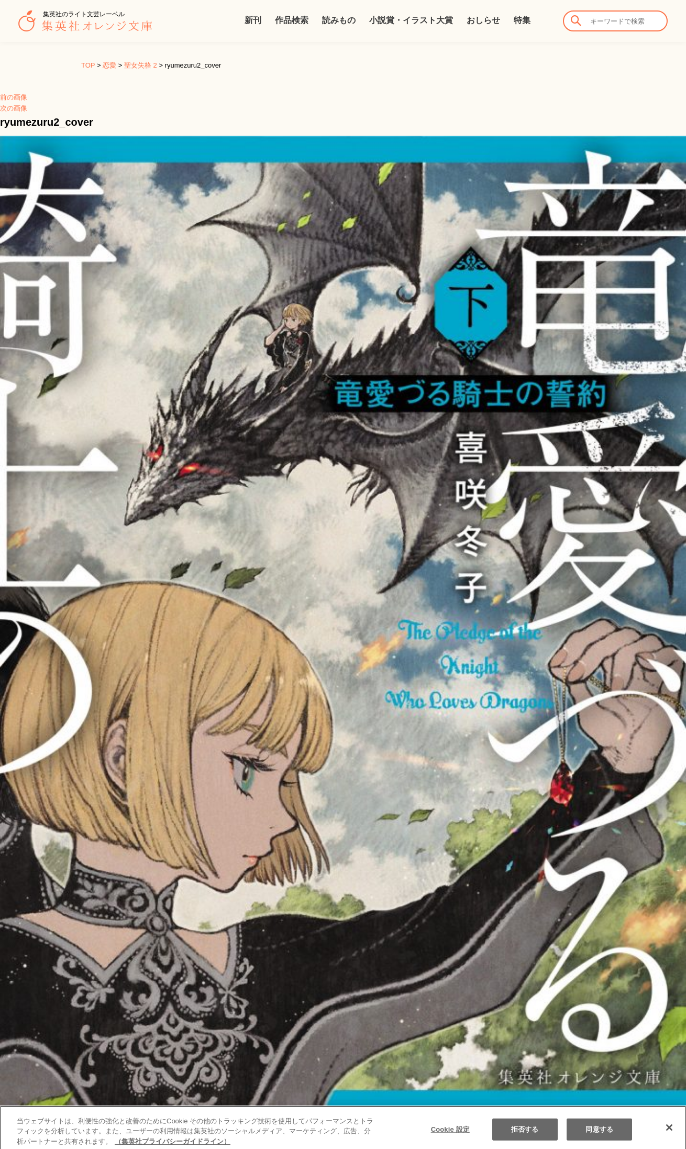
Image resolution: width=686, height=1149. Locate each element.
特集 (522, 20)
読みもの (339, 20)
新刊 (253, 20)
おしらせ (483, 20)
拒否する (525, 1138)
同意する (599, 1138)
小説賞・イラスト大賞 (411, 20)
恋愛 (109, 65)
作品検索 (291, 20)
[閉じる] (669, 1135)
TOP (88, 65)
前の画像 (13, 97)
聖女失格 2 (140, 65)
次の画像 (13, 108)
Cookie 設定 (450, 1138)
